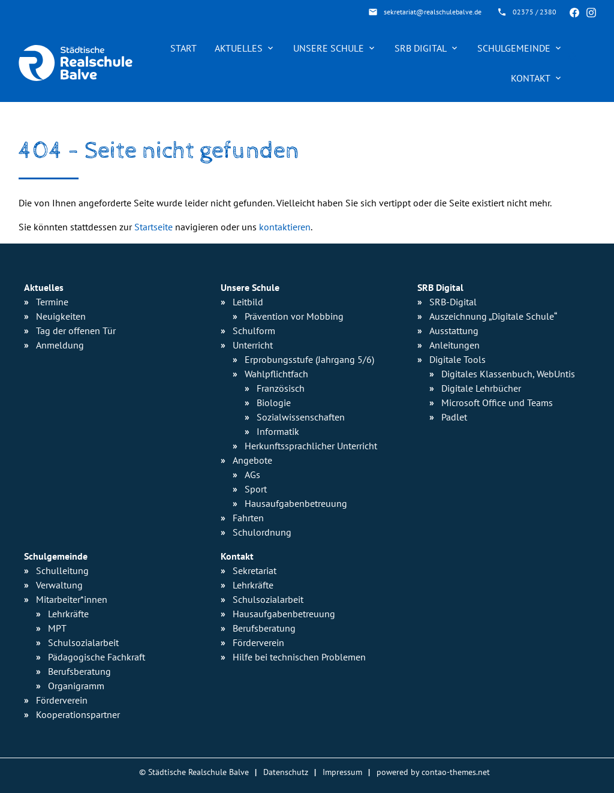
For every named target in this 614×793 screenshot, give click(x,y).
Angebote (252, 460)
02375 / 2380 (534, 11)
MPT (57, 628)
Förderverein (62, 700)
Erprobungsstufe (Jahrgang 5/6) (309, 359)
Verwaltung (59, 585)
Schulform (254, 331)
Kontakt (530, 78)
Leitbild (248, 302)
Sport (256, 489)
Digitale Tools (457, 359)
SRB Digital (421, 48)
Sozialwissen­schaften (301, 417)
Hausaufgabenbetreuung (284, 614)
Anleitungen (454, 345)
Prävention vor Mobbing (294, 316)
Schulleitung (62, 570)
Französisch (281, 388)
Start (183, 48)
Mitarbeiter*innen (71, 599)
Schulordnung (262, 532)
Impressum (342, 771)
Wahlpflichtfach (276, 374)
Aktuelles (239, 48)
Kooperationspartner (78, 714)
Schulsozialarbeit (83, 642)
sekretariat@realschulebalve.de (432, 11)
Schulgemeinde (513, 48)
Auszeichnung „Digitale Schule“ (493, 316)
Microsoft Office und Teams (497, 402)
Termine (52, 302)
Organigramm (76, 686)
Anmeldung (60, 345)
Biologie (274, 402)
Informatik (278, 431)
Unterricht (253, 345)
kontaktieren (285, 227)
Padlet (454, 417)
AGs (252, 474)
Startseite (153, 227)
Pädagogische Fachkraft (96, 657)
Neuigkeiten (61, 316)
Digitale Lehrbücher (481, 388)
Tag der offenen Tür (76, 331)
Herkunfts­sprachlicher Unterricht (311, 446)
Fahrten (248, 518)
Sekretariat (254, 570)
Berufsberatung (79, 671)
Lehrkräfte (68, 614)
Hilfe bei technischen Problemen (299, 657)
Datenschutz (285, 771)
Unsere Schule (328, 48)
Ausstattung (453, 331)
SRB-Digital (453, 302)
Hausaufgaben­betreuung (296, 503)
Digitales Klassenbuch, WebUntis (508, 374)
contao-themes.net (456, 771)
